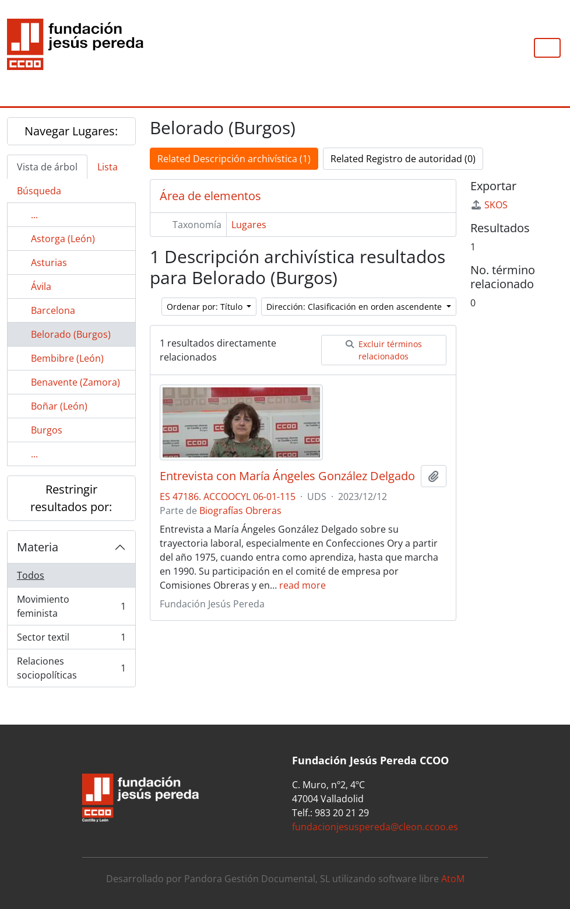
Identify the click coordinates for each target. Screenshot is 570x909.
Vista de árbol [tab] (47, 166)
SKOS (489, 204)
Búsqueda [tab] (39, 190)
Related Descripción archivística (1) (234, 158)
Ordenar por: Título (206, 306)
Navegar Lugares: (71, 131)
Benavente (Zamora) (75, 382)
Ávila (41, 286)
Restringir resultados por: (71, 498)
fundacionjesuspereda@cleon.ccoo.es (375, 826)
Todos (30, 575)
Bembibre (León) (67, 358)
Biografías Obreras (240, 510)
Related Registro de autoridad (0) (403, 158)
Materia (37, 547)
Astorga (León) (63, 238)
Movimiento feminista (71, 606)
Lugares (248, 224)
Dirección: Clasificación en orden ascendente (355, 306)
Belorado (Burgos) (71, 334)
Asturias (49, 262)
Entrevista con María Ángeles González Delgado (287, 476)
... (34, 214)
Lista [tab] (107, 166)
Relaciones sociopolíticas (71, 668)
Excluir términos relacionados (384, 350)
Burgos (46, 430)
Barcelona (53, 310)
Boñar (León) (59, 406)
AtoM (453, 878)
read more (302, 585)
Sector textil (71, 639)
